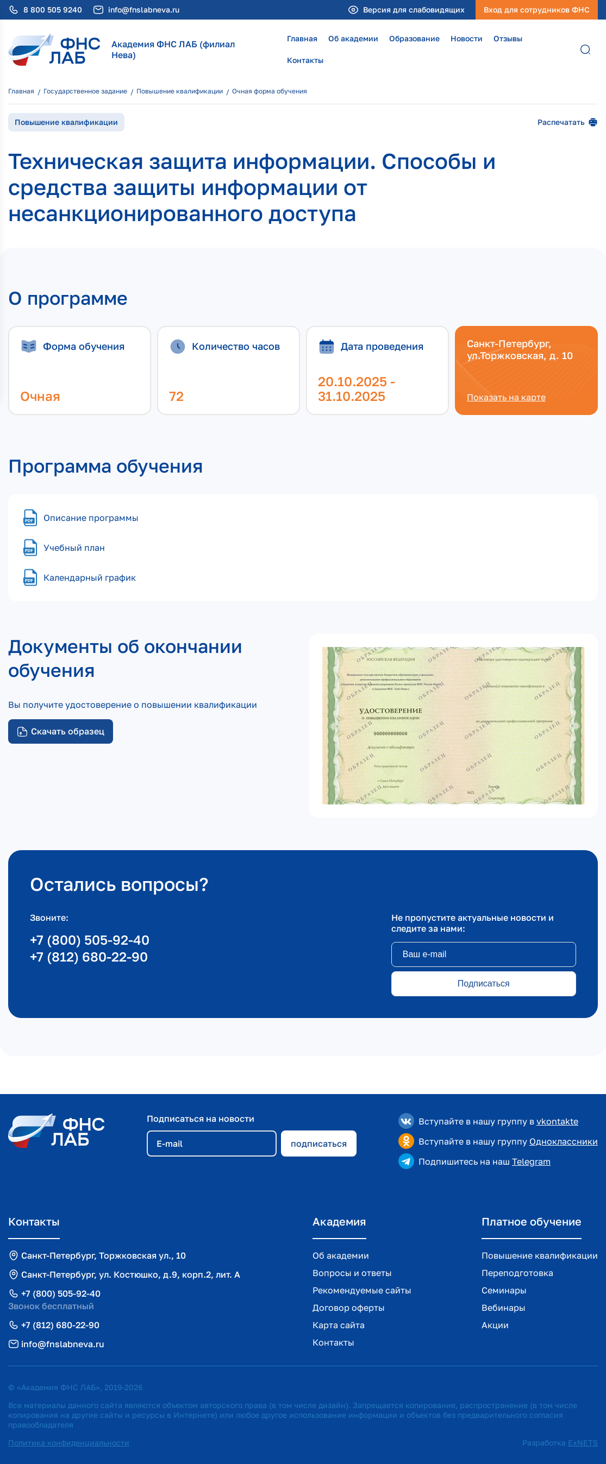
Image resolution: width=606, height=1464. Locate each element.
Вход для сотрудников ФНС (537, 9)
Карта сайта (339, 1325)
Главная (302, 38)
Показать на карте (506, 397)
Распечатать (568, 122)
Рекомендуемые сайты (362, 1290)
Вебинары (504, 1307)
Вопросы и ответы (352, 1272)
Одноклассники (563, 1141)
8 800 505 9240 (52, 9)
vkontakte (557, 1121)
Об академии (353, 38)
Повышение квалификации (540, 1255)
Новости (467, 38)
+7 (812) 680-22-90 (89, 956)
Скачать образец (60, 731)
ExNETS (583, 1442)
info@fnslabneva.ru (143, 9)
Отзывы (507, 38)
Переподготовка (517, 1272)
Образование (414, 38)
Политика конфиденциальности (68, 1442)
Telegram (531, 1161)
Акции (495, 1325)
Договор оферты (349, 1307)
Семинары (504, 1290)
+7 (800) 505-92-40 (89, 939)
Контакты (305, 60)
